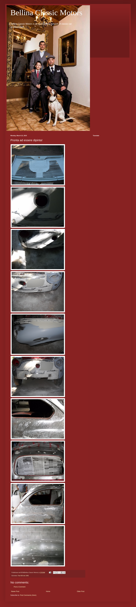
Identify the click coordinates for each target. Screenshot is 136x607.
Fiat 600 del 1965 (23, 575)
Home (48, 591)
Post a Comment (19, 587)
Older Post (80, 591)
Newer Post (15, 591)
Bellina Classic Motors (46, 12)
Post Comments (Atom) (28, 595)
